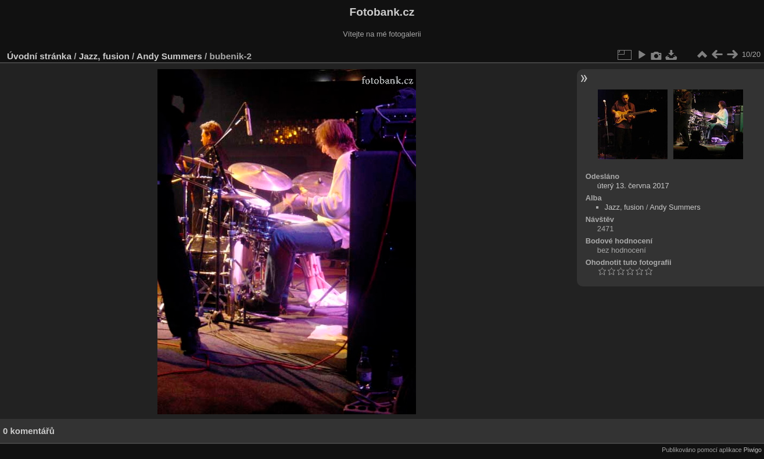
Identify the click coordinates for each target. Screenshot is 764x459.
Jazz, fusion (104, 56)
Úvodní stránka (39, 56)
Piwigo (753, 449)
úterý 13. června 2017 (633, 185)
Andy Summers (169, 56)
